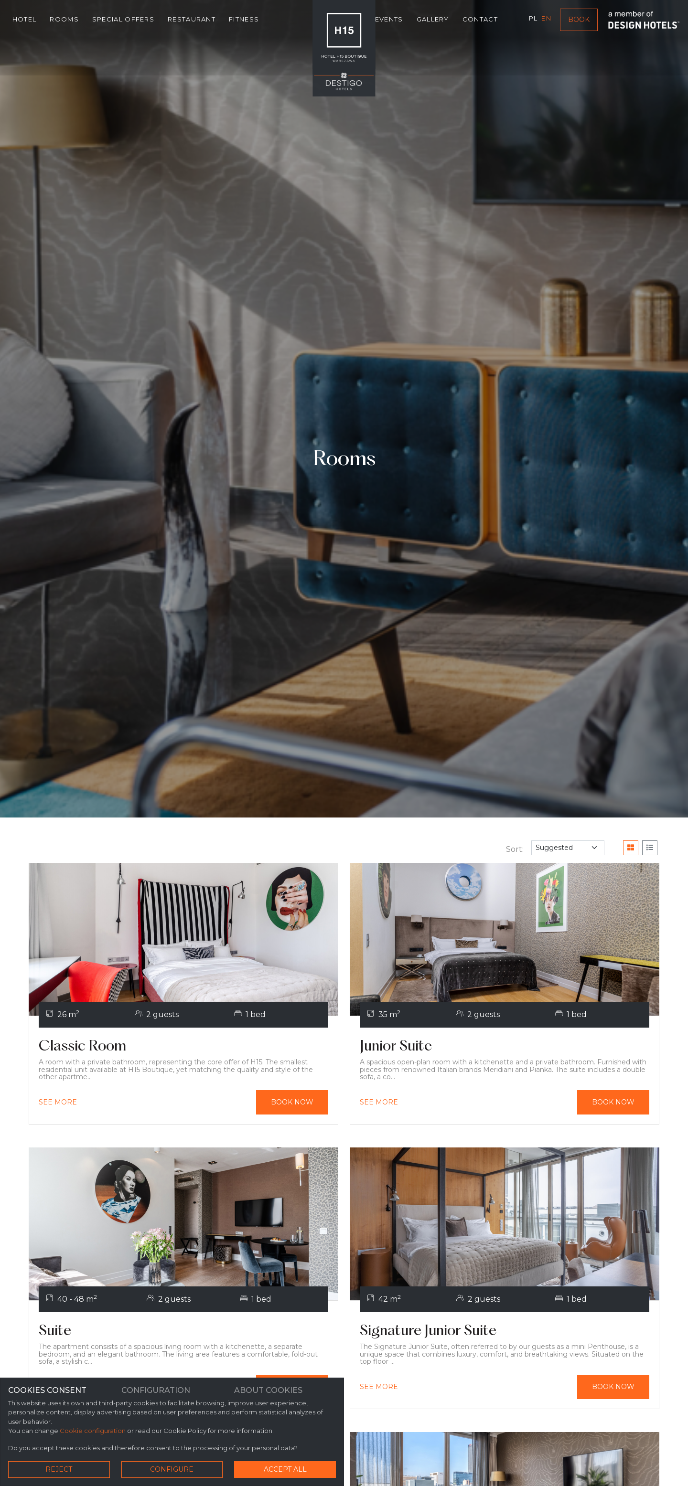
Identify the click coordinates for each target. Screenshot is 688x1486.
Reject (58, 1469)
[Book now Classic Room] (289, 1102)
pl (533, 19)
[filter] (567, 847)
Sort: (515, 849)
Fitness (244, 20)
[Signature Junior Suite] (504, 1333)
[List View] (649, 847)
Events (389, 20)
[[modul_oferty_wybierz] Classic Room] (58, 1102)
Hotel (24, 20)
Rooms (64, 20)
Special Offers (123, 20)
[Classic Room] (183, 1047)
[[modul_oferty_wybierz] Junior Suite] (379, 1102)
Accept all (285, 1469)
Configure (172, 1469)
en (546, 19)
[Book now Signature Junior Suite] (610, 1388)
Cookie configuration (93, 1431)
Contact (480, 20)
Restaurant (191, 20)
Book (579, 20)
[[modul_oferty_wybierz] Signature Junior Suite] (379, 1388)
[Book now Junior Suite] (610, 1102)
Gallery (432, 20)
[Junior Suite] (504, 1047)
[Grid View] (630, 847)
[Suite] (183, 1333)
